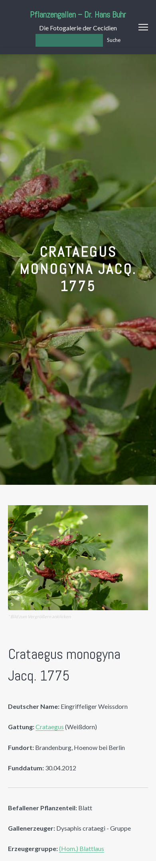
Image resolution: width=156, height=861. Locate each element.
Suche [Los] (113, 40)
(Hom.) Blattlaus (81, 848)
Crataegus (50, 726)
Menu (143, 27)
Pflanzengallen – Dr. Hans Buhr (78, 14)
